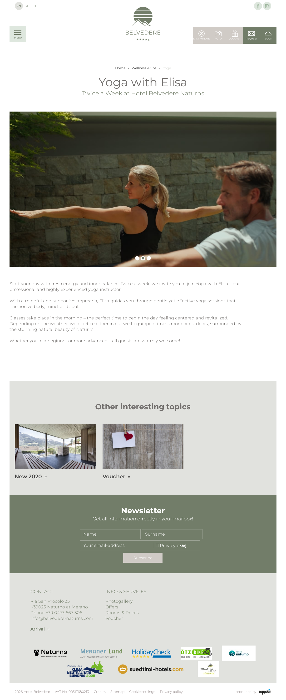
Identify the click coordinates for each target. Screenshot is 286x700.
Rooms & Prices (122, 612)
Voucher (114, 618)
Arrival (37, 629)
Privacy (168, 545)
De (27, 6)
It (35, 6)
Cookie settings (142, 692)
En (19, 6)
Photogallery (119, 601)
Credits (100, 692)
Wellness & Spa (144, 68)
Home (120, 68)
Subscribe (143, 558)
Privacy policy (171, 692)
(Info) (181, 546)
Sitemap (117, 692)
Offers (111, 607)
